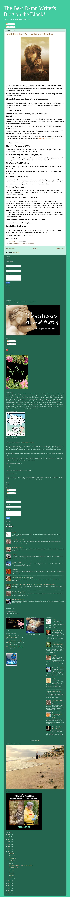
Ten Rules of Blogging (19, 243)
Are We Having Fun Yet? (18, 540)
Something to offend (57, 630)
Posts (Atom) (16, 252)
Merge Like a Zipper (11, 637)
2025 (9, 837)
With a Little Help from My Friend (14, 647)
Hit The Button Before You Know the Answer (57, 643)
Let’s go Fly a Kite (16, 562)
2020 (9, 849)
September (12, 858)
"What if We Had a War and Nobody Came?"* (23, 577)
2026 (9, 834)
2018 (9, 881)
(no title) (14, 532)
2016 (9, 885)
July (10, 863)
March (11, 873)
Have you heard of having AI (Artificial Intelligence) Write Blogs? (57, 715)
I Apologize (14, 554)
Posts (8, 24)
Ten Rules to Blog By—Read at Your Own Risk (29, 34)
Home (35, 249)
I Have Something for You (18, 592)
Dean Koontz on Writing (18, 599)
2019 (9, 851)
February (11, 875)
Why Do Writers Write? (17, 547)
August (11, 860)
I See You (11, 870)
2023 (9, 841)
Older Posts (60, 249)
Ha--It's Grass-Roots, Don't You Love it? (57, 727)
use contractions (30, 243)
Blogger (38, 740)
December (12, 853)
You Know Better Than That (54, 691)
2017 (9, 883)
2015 (9, 888)
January (11, 878)
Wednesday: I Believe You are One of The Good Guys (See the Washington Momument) (33, 584)
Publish (12, 243)
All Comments (10, 26)
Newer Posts (10, 249)
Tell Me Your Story (13, 867)
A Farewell (8, 635)
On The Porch (9, 644)
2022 (9, 844)
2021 (9, 846)
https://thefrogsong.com (28, 442)
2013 (9, 893)
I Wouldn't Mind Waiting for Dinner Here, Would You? (15, 641)
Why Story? (15, 569)
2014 (9, 890)
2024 (9, 839)
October (11, 856)
